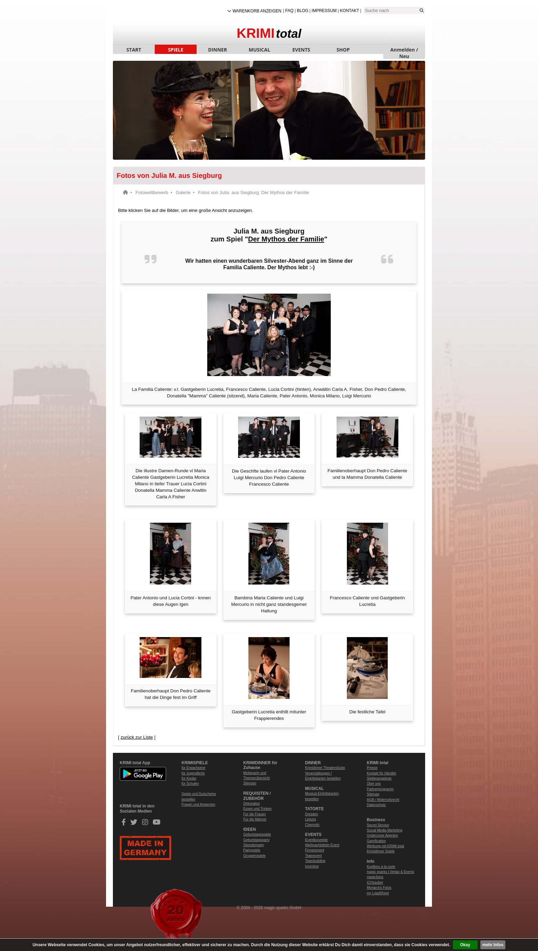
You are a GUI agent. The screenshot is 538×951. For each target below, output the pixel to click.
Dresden (311, 814)
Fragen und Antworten (198, 804)
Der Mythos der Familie (286, 239)
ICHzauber (375, 882)
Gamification (376, 841)
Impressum (324, 10)
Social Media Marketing (384, 830)
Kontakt (349, 10)
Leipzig (310, 819)
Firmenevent (314, 850)
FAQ (289, 10)
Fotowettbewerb (152, 192)
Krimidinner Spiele (381, 851)
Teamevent (313, 856)
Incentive (312, 866)
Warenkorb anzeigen (257, 11)
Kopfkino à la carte (381, 867)
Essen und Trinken (257, 809)
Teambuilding (315, 861)
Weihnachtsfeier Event (322, 845)
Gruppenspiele (254, 856)
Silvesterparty (253, 845)
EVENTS (301, 49)
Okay (465, 944)
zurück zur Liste (136, 737)
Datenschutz (376, 805)
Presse (372, 768)
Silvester (249, 783)
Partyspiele (251, 850)
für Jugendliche (193, 773)
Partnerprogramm (380, 789)
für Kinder (189, 778)
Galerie (183, 192)
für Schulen (190, 783)
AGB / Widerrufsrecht (383, 800)
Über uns (374, 783)
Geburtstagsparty (256, 840)
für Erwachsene (193, 768)
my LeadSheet (378, 893)
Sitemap (373, 794)
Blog (302, 10)
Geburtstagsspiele (257, 834)
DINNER (217, 49)
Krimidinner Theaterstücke (325, 768)
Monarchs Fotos (379, 888)
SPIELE (176, 49)
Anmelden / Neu (404, 50)
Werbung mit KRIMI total (385, 846)
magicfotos (375, 877)
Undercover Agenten (382, 835)
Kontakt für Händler (381, 773)
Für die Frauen (254, 814)
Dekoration (251, 803)
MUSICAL (259, 49)
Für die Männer (255, 819)
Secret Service (378, 825)
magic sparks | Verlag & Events (390, 872)
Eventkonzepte (316, 840)
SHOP (343, 49)
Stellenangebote (379, 778)
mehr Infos (492, 944)
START (134, 49)
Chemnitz (312, 825)
